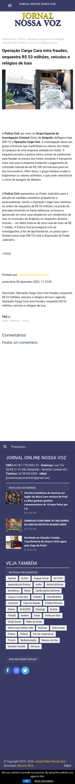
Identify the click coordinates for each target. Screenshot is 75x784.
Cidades (37, 597)
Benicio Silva (25, 765)
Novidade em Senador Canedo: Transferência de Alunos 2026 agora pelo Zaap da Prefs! (45, 541)
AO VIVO (58, 578)
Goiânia (25, 615)
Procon (11, 640)
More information (44, 781)
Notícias (15, 320)
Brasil (27, 590)
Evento (53, 609)
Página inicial (9, 39)
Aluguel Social (41, 578)
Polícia (21, 39)
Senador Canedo (16, 646)
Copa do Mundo (31, 603)
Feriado (12, 615)
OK (26, 781)
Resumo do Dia (50, 640)
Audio (39, 584)
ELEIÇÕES (25, 609)
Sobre (67, 765)
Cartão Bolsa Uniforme (47, 590)
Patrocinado (58, 628)
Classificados (54, 597)
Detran (11, 609)
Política (24, 634)
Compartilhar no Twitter (25, 670)
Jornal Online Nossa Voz (34, 274)
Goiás (5, 320)
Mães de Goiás (34, 621)
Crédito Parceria (53, 603)
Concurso (13, 603)
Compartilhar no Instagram (16, 670)
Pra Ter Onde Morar (43, 634)
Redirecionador (28, 640)
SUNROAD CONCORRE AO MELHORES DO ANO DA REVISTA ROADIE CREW (46, 522)
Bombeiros (13, 590)
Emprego (40, 609)
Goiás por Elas (52, 615)
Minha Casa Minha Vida (20, 628)
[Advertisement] (37, 719)
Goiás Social (14, 621)
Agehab (12, 578)
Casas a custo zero (18, 597)
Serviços (35, 646)
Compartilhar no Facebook (8, 670)
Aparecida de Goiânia (19, 584)
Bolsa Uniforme (55, 584)
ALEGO (25, 578)
